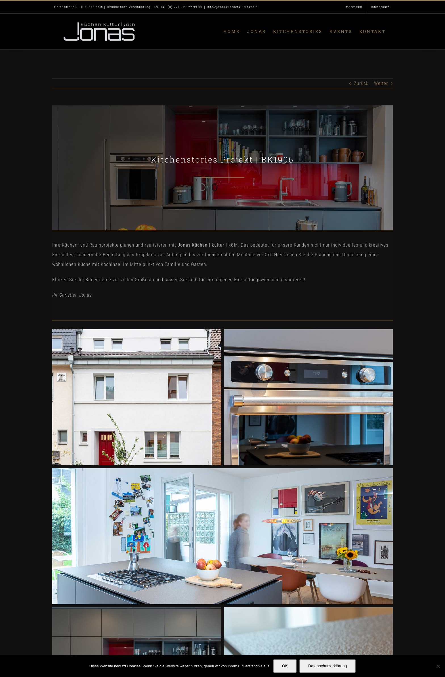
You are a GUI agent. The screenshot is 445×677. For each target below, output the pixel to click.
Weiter (381, 83)
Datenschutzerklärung (327, 666)
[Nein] (438, 666)
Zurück (361, 83)
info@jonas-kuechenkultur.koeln (232, 7)
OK (285, 666)
